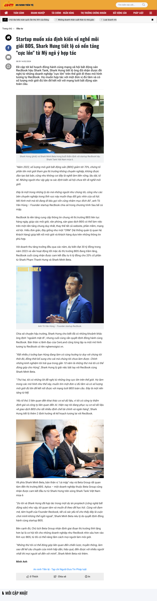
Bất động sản (120, 13)
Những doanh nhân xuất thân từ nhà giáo (76, 20)
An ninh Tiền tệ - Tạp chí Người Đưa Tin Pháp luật (60, 569)
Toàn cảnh (18, 13)
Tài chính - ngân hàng (63, 13)
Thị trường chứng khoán (93, 13)
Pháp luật (138, 13)
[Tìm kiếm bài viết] (132, 4)
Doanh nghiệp (38, 13)
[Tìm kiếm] (143, 4)
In (87, 576)
